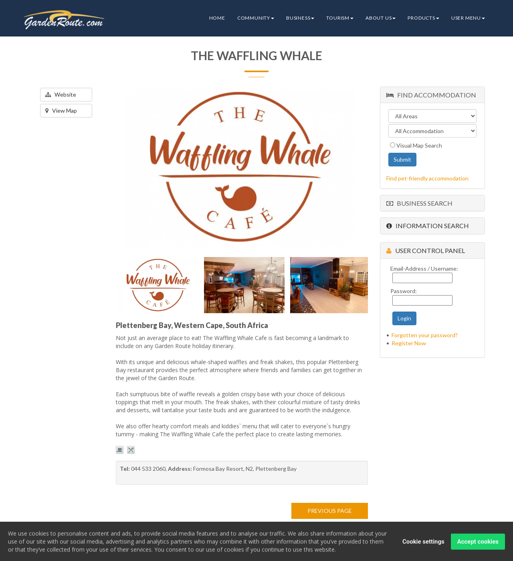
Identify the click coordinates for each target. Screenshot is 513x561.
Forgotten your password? (425, 335)
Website (60, 94)
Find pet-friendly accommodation (427, 178)
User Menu (468, 18)
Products (423, 18)
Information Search (427, 225)
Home (217, 18)
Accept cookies (478, 544)
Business (300, 18)
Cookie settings (423, 544)
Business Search (419, 203)
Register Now (409, 343)
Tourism (339, 18)
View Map (61, 110)
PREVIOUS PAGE (329, 510)
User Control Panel (425, 250)
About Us (381, 18)
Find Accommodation (431, 95)
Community (255, 18)
